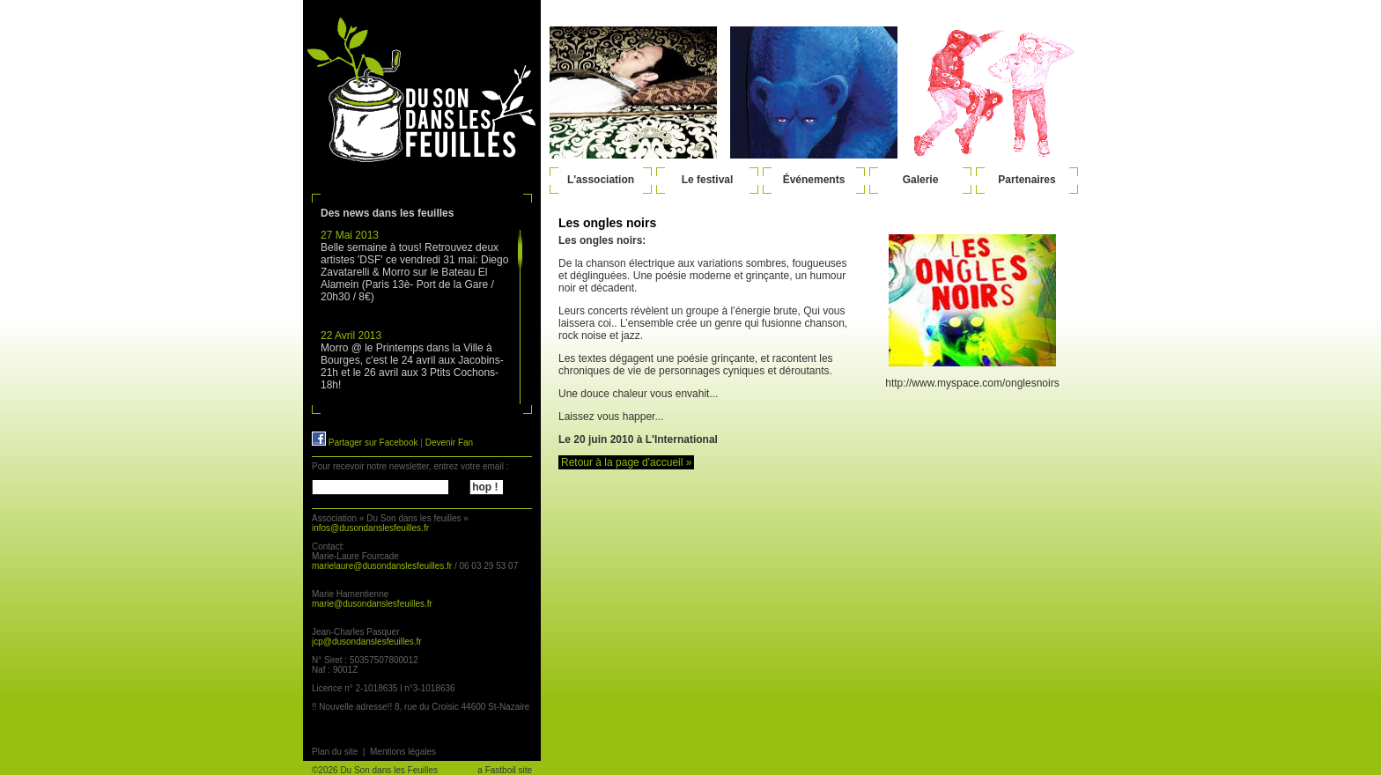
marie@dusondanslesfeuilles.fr (372, 604)
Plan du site (335, 752)
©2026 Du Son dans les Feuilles (375, 770)
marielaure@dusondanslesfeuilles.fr (382, 566)
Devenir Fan (449, 442)
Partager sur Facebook (365, 442)
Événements (814, 179)
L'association (600, 179)
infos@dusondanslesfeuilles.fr (370, 528)
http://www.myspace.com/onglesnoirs (972, 383)
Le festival (708, 179)
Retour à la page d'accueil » (626, 462)
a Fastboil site (504, 770)
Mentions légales (403, 752)
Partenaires (1026, 179)
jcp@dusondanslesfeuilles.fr (367, 641)
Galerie (921, 179)
